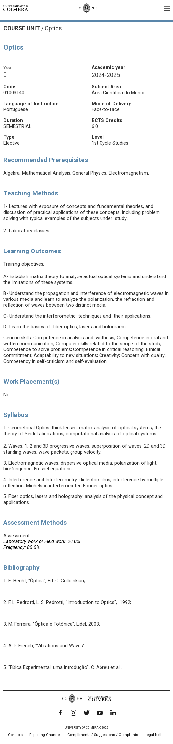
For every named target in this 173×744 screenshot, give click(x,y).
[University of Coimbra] (15, 8)
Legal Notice (155, 735)
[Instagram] (73, 712)
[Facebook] (60, 712)
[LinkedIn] (113, 712)
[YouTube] (99, 712)
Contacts (15, 735)
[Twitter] (86, 712)
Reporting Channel (45, 735)
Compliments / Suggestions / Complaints (102, 735)
